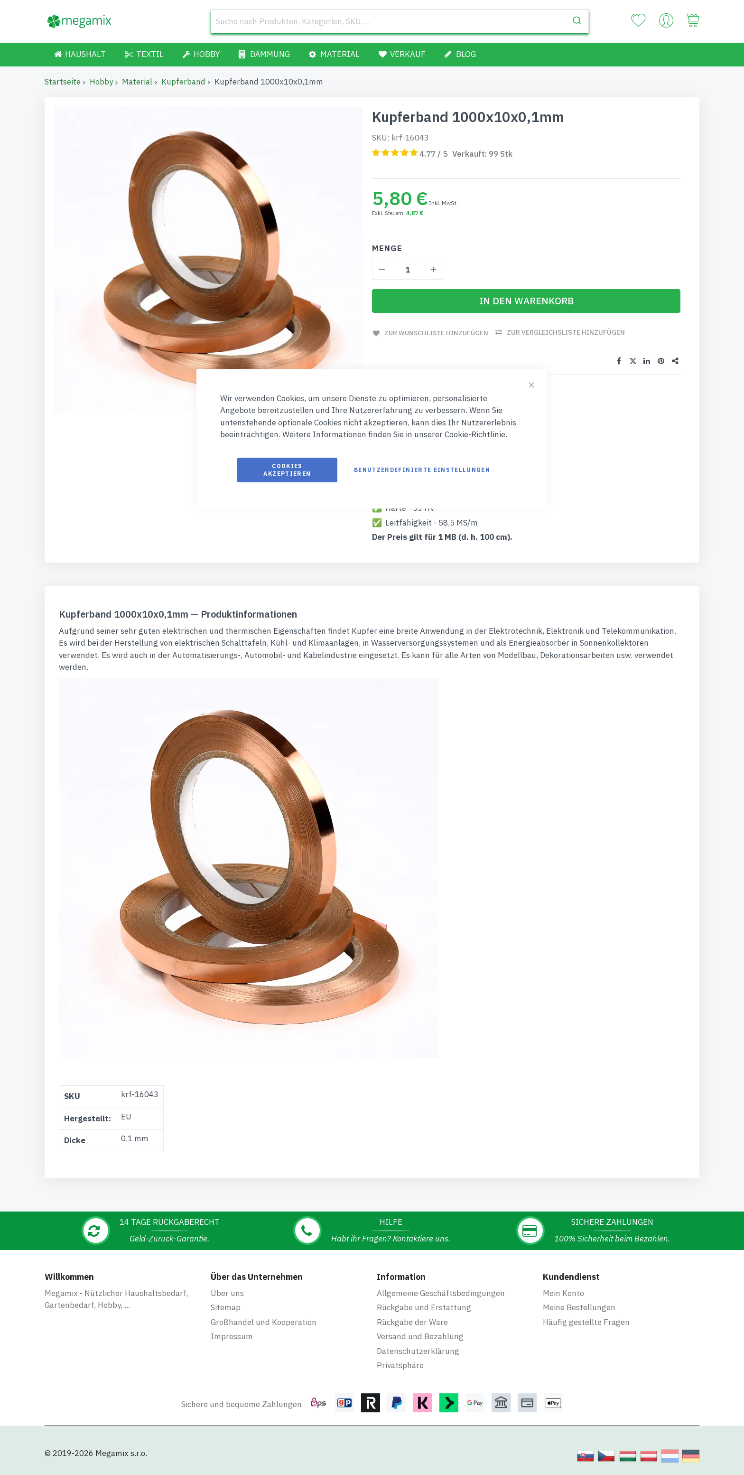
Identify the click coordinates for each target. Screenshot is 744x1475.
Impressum (232, 1336)
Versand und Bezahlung (420, 1336)
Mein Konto (563, 1292)
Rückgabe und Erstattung (424, 1307)
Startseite (63, 81)
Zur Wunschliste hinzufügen (436, 332)
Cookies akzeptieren (287, 469)
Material (137, 81)
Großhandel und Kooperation (263, 1321)
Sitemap (226, 1307)
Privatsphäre (400, 1365)
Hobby (101, 81)
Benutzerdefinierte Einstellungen (422, 469)
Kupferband (183, 81)
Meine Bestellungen (579, 1307)
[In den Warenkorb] (526, 301)
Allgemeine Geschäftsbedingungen (441, 1292)
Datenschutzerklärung (418, 1350)
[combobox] (400, 21)
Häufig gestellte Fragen (586, 1321)
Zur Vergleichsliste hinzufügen (568, 332)
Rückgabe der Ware (412, 1321)
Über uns (227, 1292)
